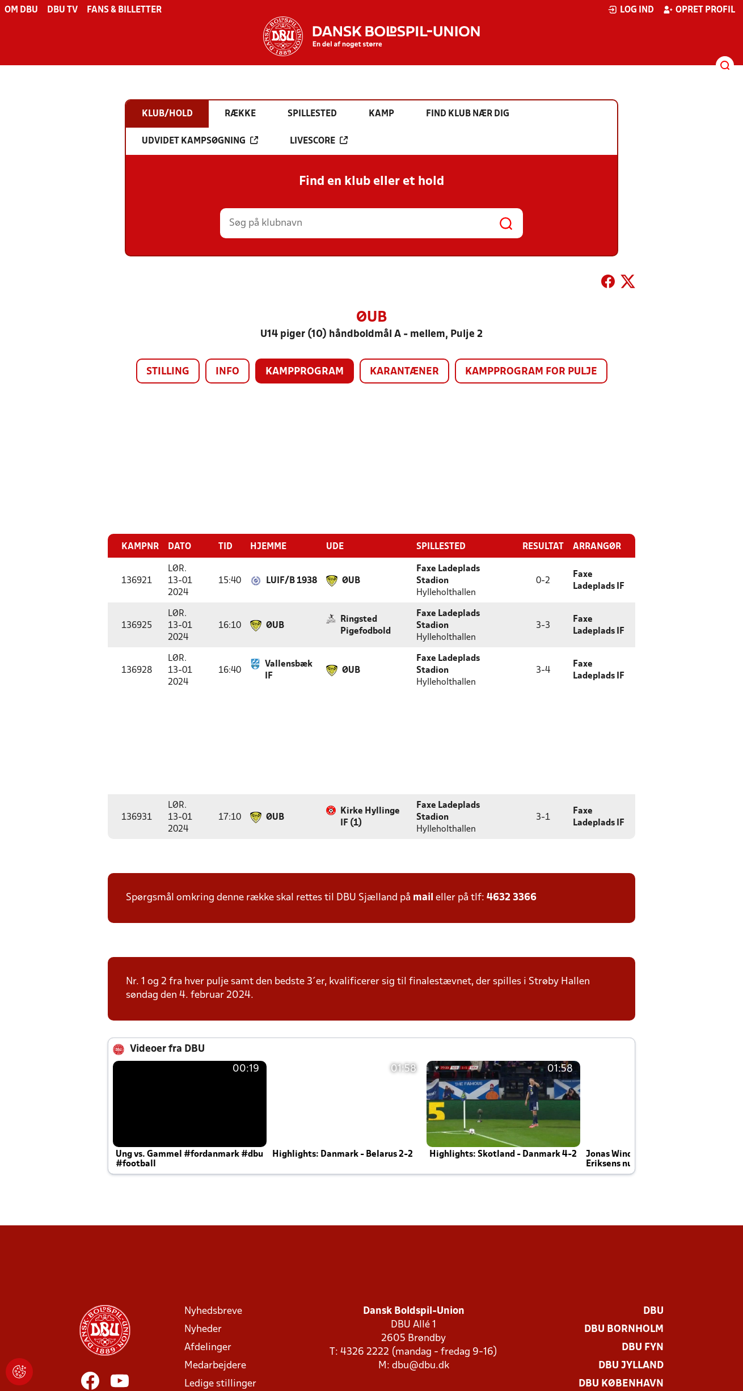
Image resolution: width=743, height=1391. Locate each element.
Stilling (167, 372)
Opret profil (699, 10)
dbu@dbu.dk (420, 1365)
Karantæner (404, 372)
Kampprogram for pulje (531, 372)
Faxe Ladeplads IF (598, 580)
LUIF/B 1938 (291, 580)
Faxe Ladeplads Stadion (448, 574)
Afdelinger (207, 1347)
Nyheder (203, 1329)
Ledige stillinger (220, 1383)
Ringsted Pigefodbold (365, 625)
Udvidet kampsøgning (200, 140)
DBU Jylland (631, 1365)
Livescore (319, 140)
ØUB (351, 580)
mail (423, 897)
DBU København (621, 1383)
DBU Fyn (643, 1347)
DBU (653, 1311)
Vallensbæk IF (289, 670)
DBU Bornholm (624, 1329)
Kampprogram (304, 372)
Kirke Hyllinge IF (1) (370, 817)
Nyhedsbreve (213, 1311)
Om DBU (21, 10)
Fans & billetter (124, 10)
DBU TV (62, 10)
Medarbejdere (215, 1365)
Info (227, 372)
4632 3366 (512, 897)
